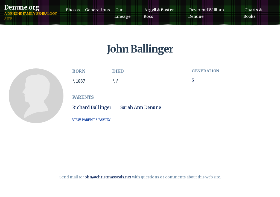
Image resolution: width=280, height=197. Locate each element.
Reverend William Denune (206, 13)
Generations (97, 9)
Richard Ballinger (92, 107)
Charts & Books (252, 13)
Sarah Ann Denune (140, 107)
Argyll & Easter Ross (159, 13)
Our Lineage (122, 13)
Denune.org (21, 7)
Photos (73, 9)
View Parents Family (91, 120)
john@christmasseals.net (107, 177)
